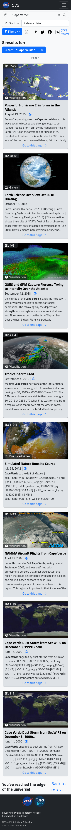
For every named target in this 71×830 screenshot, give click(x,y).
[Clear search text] (58, 15)
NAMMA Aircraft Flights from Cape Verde (35, 553)
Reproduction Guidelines (15, 816)
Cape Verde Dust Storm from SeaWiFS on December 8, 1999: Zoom (35, 645)
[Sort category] (45, 23)
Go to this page (34, 145)
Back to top (58, 787)
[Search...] (32, 15)
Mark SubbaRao (25, 822)
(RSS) (64, 30)
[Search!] (65, 15)
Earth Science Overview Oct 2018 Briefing (29, 197)
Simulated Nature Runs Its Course (30, 463)
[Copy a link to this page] (35, 32)
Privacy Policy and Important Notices (21, 812)
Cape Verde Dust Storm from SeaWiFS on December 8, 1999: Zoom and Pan (35, 734)
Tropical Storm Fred (19, 374)
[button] (42, 50)
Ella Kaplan (21, 825)
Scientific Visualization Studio (16, 5)
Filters (12, 32)
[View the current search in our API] (27, 32)
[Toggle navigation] (64, 5)
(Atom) (65, 34)
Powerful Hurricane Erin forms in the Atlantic (32, 107)
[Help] (5, 15)
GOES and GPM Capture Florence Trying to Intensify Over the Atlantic (34, 286)
